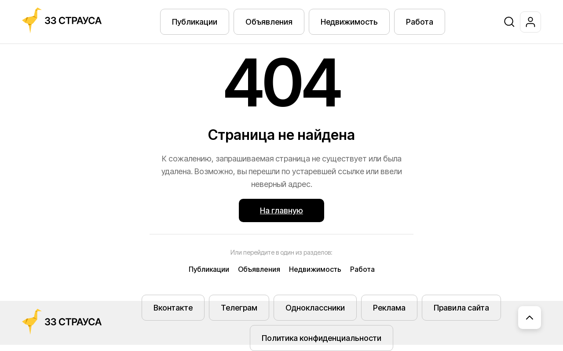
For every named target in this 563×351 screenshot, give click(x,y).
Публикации (194, 21)
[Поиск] (509, 22)
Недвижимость (349, 21)
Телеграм (239, 307)
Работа (419, 21)
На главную (281, 210)
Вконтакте (173, 307)
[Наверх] (529, 317)
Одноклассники (315, 307)
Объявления (268, 21)
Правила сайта (461, 307)
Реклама (389, 307)
